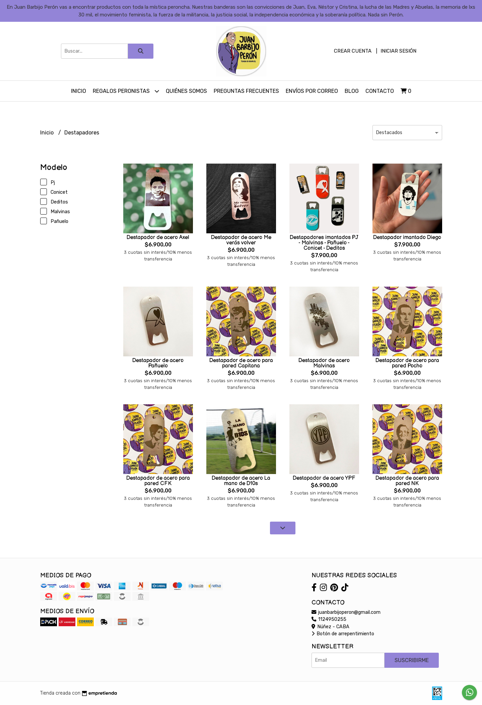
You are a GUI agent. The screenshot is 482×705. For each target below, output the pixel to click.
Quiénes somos (186, 91)
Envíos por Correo (312, 91)
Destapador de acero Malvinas (324, 363)
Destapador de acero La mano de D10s (241, 481)
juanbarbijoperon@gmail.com (346, 612)
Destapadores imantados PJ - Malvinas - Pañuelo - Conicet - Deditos (324, 242)
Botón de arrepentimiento (343, 634)
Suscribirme (412, 660)
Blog (352, 91)
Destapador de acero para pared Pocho (407, 363)
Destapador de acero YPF (324, 478)
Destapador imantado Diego (407, 237)
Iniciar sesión (398, 51)
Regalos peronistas (126, 91)
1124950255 (329, 619)
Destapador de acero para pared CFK (158, 481)
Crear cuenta (352, 51)
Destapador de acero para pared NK (407, 481)
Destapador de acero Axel (158, 237)
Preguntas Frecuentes (246, 91)
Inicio (78, 91)
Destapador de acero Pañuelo (158, 363)
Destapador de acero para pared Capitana (241, 363)
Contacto (379, 91)
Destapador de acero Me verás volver (241, 240)
